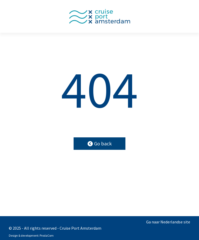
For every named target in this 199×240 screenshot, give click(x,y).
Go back (100, 143)
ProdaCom (47, 235)
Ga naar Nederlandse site (168, 221)
